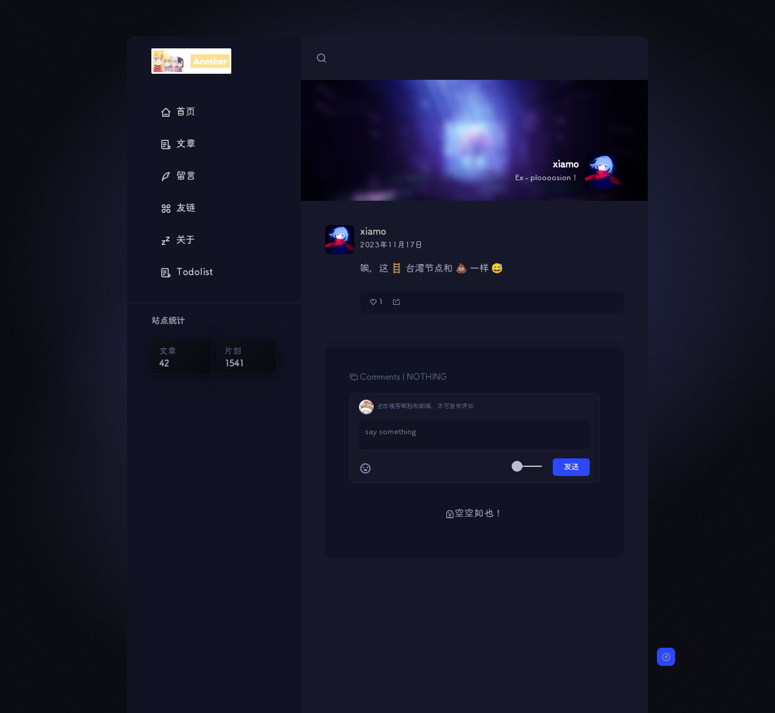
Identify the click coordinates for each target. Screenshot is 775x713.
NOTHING (427, 377)
